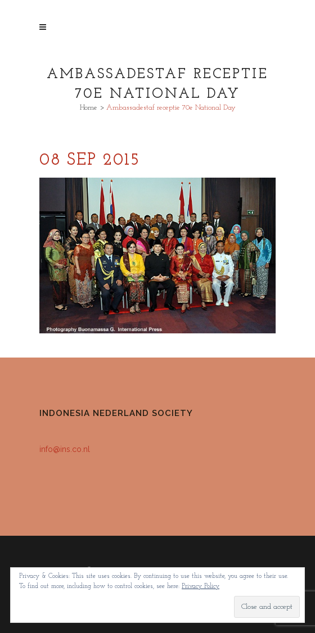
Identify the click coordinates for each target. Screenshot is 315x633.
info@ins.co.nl (64, 449)
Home (88, 107)
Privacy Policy (200, 586)
